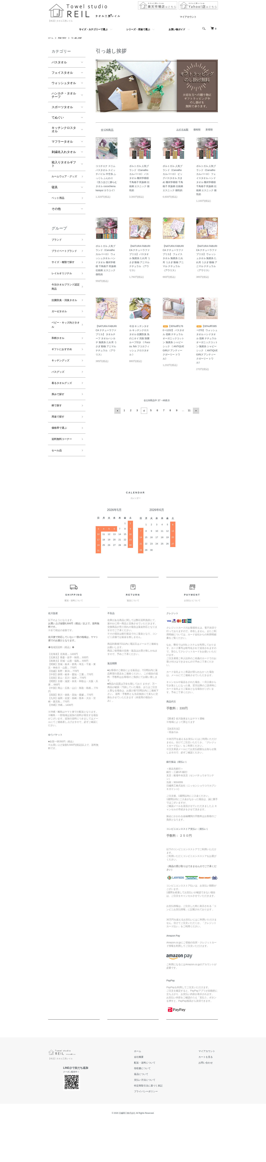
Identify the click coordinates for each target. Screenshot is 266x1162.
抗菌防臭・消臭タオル (64, 326)
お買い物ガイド (177, 29)
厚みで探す (59, 431)
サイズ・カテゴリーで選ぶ (93, 29)
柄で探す (58, 443)
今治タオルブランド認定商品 (64, 309)
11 (188, 410)
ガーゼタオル (61, 341)
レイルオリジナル (64, 294)
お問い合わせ (208, 1104)
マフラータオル (62, 141)
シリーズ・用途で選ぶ (138, 29)
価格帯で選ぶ (61, 467)
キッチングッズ (62, 394)
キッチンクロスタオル (64, 129)
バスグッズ (59, 407)
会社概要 (147, 1099)
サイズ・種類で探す (64, 279)
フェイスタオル (62, 72)
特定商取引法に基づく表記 (156, 1127)
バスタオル (59, 62)
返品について (149, 1116)
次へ (195, 410)
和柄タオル (59, 370)
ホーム (51, 38)
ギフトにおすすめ (64, 382)
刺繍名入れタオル (64, 152)
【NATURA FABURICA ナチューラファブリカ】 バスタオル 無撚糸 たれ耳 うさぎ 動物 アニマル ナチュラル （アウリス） (139, 258)
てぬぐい (58, 117)
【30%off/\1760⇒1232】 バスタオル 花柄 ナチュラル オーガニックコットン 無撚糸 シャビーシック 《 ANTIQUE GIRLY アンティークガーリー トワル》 (173, 342)
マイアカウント (188, 16)
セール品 (58, 492)
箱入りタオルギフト (64, 164)
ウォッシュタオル (64, 83)
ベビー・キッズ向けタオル (64, 355)
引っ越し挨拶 (80, 38)
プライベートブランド (64, 262)
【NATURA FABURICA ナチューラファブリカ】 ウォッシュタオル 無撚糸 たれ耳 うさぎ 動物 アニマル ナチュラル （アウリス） (206, 258)
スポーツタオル (62, 107)
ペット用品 (59, 204)
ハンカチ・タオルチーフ (64, 95)
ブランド (58, 247)
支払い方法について (153, 1122)
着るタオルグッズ (64, 419)
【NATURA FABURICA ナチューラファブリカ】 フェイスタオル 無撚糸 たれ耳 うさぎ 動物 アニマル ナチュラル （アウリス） (173, 258)
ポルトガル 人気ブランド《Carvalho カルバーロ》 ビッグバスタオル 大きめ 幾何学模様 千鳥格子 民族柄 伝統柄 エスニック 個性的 (173, 178)
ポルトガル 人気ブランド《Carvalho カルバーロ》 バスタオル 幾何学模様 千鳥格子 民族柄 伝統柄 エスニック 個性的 (139, 178)
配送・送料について (153, 1104)
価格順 (197, 129)
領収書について (150, 1110)
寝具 (55, 193)
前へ (118, 410)
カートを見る (208, 1099)
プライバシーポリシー (154, 1133)
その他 (56, 216)
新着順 (209, 129)
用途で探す (64, 38)
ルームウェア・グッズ (64, 179)
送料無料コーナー (64, 480)
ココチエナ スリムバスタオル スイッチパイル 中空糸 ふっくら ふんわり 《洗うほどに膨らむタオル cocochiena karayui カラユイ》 (106, 178)
